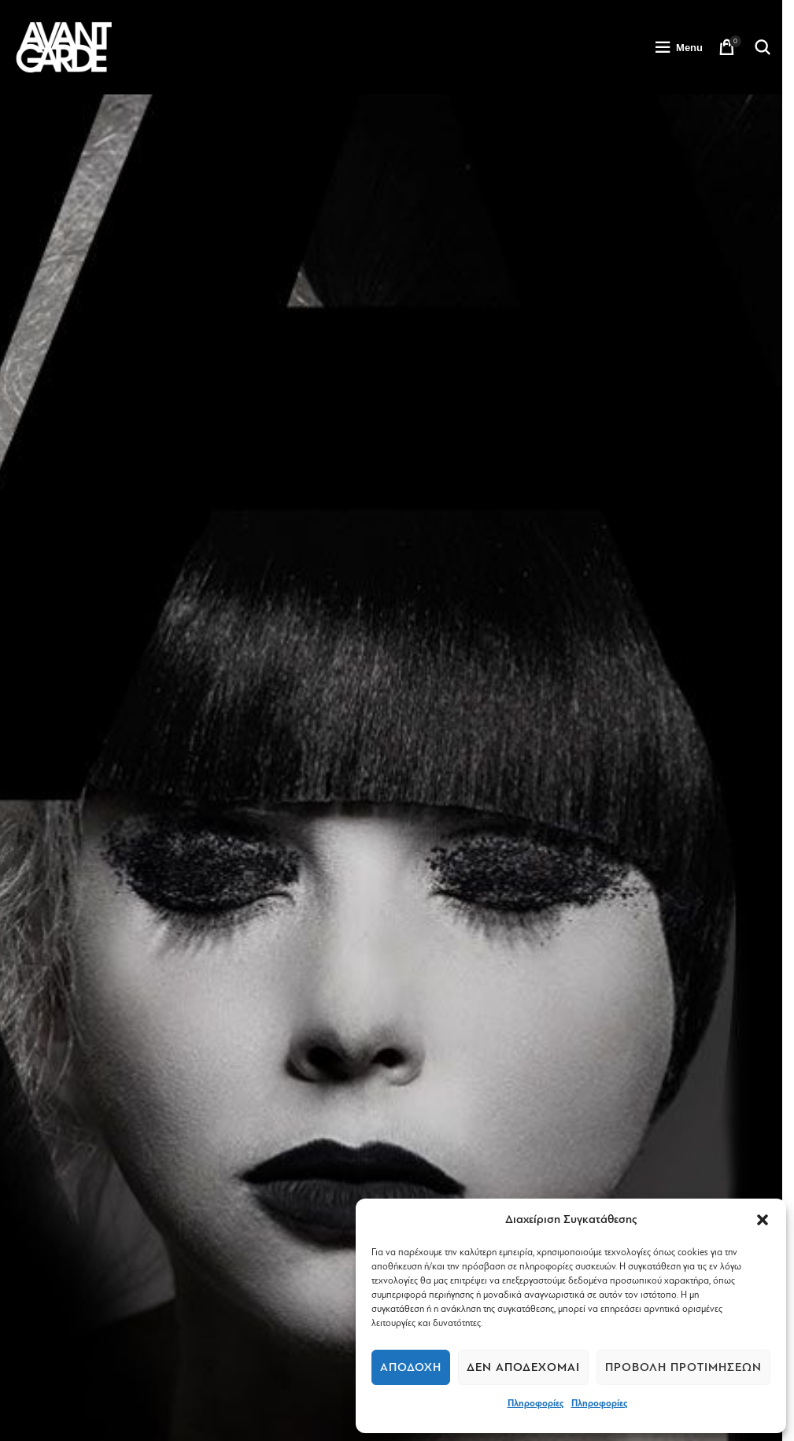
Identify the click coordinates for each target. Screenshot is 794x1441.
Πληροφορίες (535, 1403)
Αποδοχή (410, 1367)
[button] (762, 1220)
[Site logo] (64, 46)
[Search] (762, 47)
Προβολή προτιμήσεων (683, 1367)
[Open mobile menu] (679, 47)
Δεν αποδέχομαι (523, 1367)
